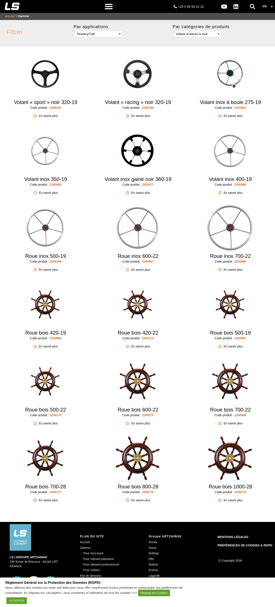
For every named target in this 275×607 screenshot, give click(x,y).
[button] (108, 6)
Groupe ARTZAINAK (165, 536)
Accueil (10, 16)
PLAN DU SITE (92, 536)
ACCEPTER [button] (16, 600)
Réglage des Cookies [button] (154, 593)
